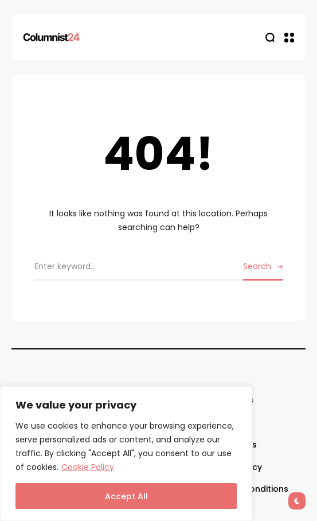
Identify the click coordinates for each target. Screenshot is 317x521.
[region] (126, 453)
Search (257, 266)
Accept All (126, 496)
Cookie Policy (87, 467)
